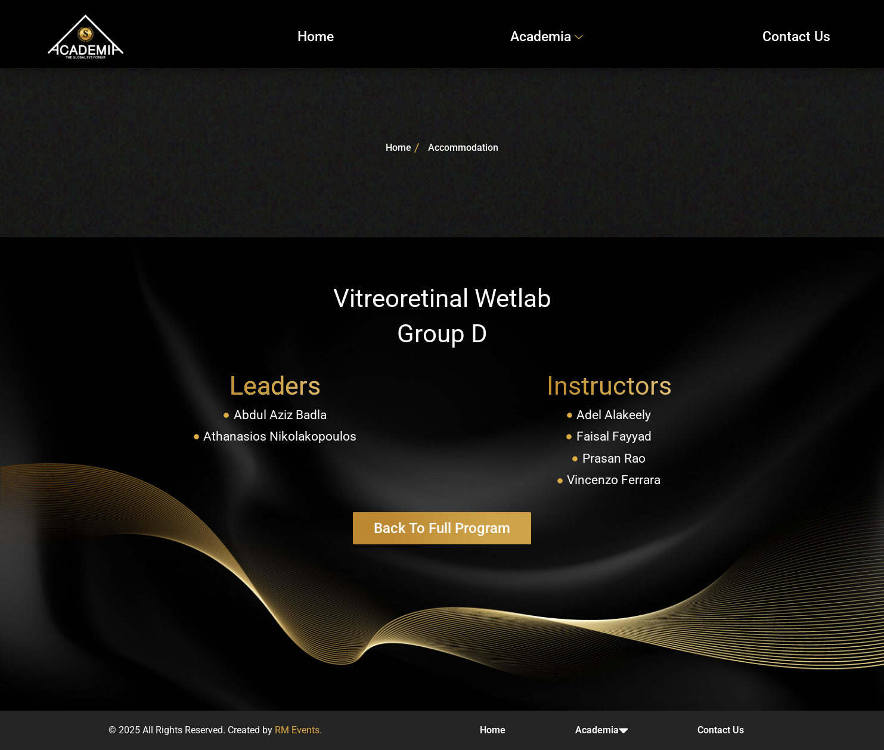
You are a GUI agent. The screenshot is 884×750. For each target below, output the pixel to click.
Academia (548, 37)
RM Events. (298, 730)
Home (315, 37)
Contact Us (796, 37)
